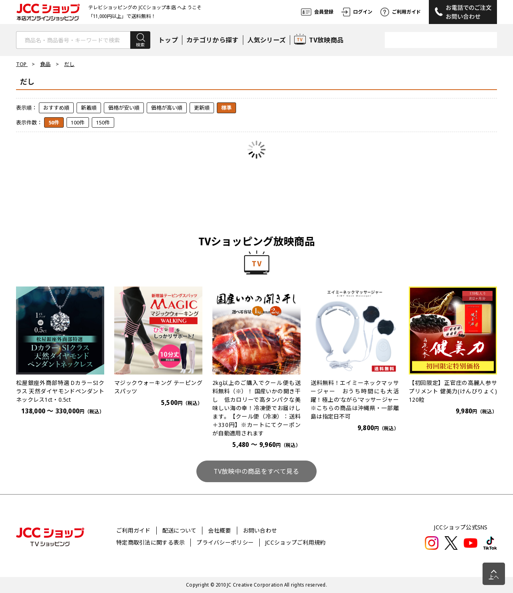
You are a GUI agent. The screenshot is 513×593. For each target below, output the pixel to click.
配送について (179, 530)
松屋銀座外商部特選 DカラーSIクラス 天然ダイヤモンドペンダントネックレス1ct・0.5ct (60, 391)
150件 (103, 122)
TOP (22, 64)
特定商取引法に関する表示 (150, 542)
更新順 (202, 107)
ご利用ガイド (400, 12)
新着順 (89, 107)
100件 (78, 122)
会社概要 (219, 530)
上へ (494, 577)
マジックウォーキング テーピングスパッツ (158, 387)
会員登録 (317, 12)
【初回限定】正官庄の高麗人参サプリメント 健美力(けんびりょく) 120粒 (453, 391)
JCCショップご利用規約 (295, 542)
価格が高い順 (166, 107)
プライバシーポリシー (225, 542)
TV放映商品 (318, 40)
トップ (168, 40)
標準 (226, 107)
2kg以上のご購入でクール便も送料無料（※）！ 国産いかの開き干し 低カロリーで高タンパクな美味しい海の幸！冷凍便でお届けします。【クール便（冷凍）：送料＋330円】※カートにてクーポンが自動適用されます (256, 408)
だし (69, 64)
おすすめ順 (56, 107)
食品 (45, 64)
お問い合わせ (260, 530)
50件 (53, 122)
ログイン (356, 12)
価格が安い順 (123, 107)
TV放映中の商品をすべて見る (256, 471)
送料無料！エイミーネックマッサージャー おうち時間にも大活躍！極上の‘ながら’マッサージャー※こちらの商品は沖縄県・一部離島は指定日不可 (355, 399)
